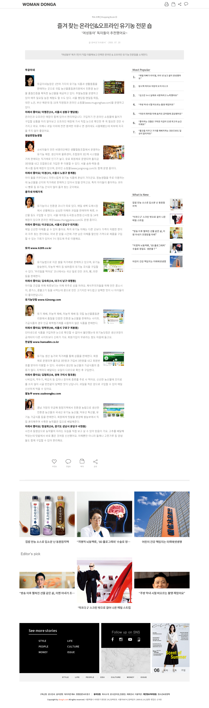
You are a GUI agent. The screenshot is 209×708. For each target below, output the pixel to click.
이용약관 (138, 694)
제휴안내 (130, 694)
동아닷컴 (97, 694)
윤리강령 (59, 694)
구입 (183, 670)
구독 (174, 670)
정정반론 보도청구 (83, 694)
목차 (165, 670)
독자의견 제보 (69, 694)
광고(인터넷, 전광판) (117, 694)
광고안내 (51, 694)
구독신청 (43, 694)
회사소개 (105, 694)
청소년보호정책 (164, 694)
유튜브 (130, 639)
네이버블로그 (139, 639)
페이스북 (113, 639)
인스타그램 (121, 639)
